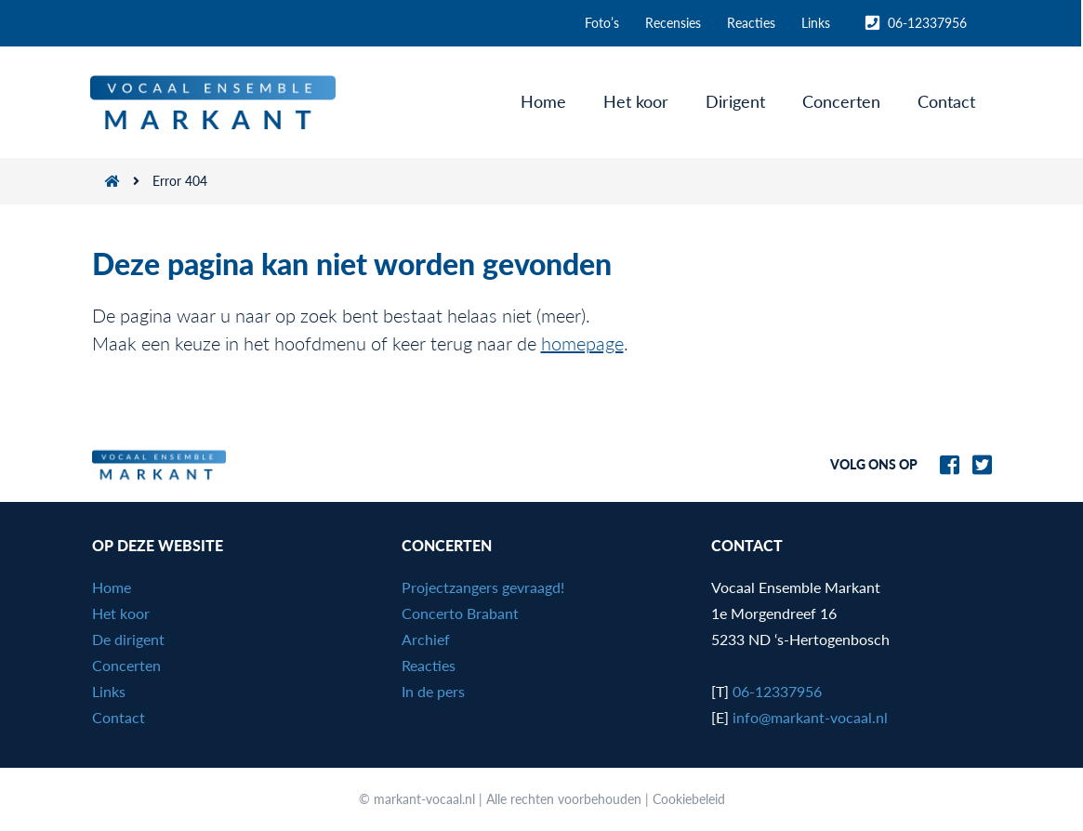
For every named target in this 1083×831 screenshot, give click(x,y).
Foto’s (604, 23)
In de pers (433, 691)
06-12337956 (917, 23)
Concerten (843, 101)
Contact (948, 101)
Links (817, 23)
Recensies (675, 23)
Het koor (637, 101)
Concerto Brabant (460, 613)
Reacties (753, 23)
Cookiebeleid (689, 799)
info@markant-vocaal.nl (810, 717)
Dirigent (737, 101)
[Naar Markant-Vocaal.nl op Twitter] (977, 462)
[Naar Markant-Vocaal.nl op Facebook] (945, 462)
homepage (582, 343)
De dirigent (128, 639)
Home (545, 101)
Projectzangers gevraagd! (483, 587)
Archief (426, 639)
